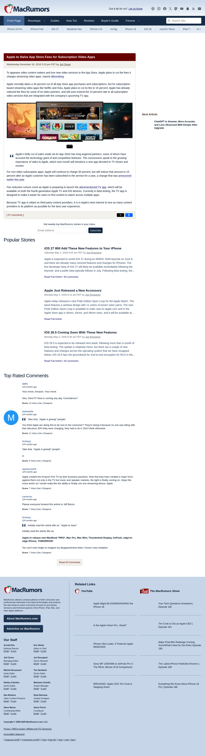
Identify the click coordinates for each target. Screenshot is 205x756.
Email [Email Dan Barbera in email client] (6, 701)
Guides (55, 20)
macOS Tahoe (167, 29)
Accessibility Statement (14, 734)
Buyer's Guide (110, 20)
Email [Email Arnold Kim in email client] (6, 651)
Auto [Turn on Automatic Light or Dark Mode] (61, 740)
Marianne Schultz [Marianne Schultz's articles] (42, 682)
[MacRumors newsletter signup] (199, 9)
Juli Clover (65, 64)
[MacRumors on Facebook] (165, 9)
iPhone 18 (130, 29)
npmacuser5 (29, 469)
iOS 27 (55, 29)
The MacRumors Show (165, 590)
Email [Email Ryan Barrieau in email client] (36, 701)
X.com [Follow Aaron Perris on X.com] (43, 713)
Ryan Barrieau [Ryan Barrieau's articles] (41, 695)
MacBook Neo (74, 29)
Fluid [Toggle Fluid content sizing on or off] (44, 740)
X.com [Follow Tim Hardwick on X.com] (43, 676)
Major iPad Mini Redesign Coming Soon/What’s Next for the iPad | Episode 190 (180, 645)
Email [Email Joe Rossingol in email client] (36, 664)
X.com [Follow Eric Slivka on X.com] (43, 651)
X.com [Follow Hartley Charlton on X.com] (13, 688)
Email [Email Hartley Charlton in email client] (6, 688)
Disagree (48, 403)
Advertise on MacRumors (23, 628)
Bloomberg (57, 76)
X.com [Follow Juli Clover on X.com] (13, 664)
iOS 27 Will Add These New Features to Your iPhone (82, 248)
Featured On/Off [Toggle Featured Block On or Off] (12, 740)
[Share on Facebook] (129, 215)
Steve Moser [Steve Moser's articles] (10, 707)
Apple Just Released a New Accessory (72, 290)
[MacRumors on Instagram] (159, 9)
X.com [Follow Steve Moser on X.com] (13, 713)
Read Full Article (53, 276)
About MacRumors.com (22, 618)
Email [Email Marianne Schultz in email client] (36, 688)
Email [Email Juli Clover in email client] (6, 664)
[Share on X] (120, 215)
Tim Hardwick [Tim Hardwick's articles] (40, 670)
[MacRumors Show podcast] (153, 9)
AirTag (113, 29)
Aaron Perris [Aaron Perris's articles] (40, 707)
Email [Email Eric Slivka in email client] (36, 651)
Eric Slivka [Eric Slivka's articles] (39, 645)
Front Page (14, 20)
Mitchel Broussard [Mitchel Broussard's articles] (12, 670)
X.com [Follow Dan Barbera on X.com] (13, 701)
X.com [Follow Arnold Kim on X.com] (13, 651)
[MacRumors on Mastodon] (176, 9)
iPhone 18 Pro (14, 29)
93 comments (71, 276)
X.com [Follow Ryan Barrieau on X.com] (43, 701)
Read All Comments (69, 562)
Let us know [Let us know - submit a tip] (135, 8)
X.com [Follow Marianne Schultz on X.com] (43, 688)
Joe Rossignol (93, 252)
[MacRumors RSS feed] (193, 9)
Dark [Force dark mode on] (72, 740)
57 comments (15, 215)
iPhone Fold (36, 29)
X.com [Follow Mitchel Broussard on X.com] (13, 676)
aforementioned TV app (92, 187)
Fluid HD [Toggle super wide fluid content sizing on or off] (52, 740)
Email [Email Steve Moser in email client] (6, 713)
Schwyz (26, 441)
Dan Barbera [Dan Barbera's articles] (10, 695)
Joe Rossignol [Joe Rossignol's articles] (41, 657)
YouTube (87, 590)
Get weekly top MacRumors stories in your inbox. (70, 224)
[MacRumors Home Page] (27, 9)
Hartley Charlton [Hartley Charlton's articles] (12, 682)
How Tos (71, 20)
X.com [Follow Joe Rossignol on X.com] (43, 664)
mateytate (27, 411)
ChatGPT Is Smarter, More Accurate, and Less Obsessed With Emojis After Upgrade (175, 124)
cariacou (27, 496)
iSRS (25, 383)
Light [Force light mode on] (66, 740)
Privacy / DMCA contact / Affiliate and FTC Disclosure (28, 729)
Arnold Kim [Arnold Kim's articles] (9, 645)
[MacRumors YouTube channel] (182, 9)
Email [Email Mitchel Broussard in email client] (6, 676)
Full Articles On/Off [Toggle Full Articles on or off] (30, 740)
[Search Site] (183, 21)
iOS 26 (147, 29)
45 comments (71, 361)
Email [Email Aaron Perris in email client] (36, 713)
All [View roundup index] (199, 29)
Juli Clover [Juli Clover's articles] (9, 657)
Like (40, 403)
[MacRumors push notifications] (188, 9)
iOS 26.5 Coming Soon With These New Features (80, 332)
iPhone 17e (96, 29)
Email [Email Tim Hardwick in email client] (36, 676)
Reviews (89, 20)
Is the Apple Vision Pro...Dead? (110, 625)
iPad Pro (187, 29)
